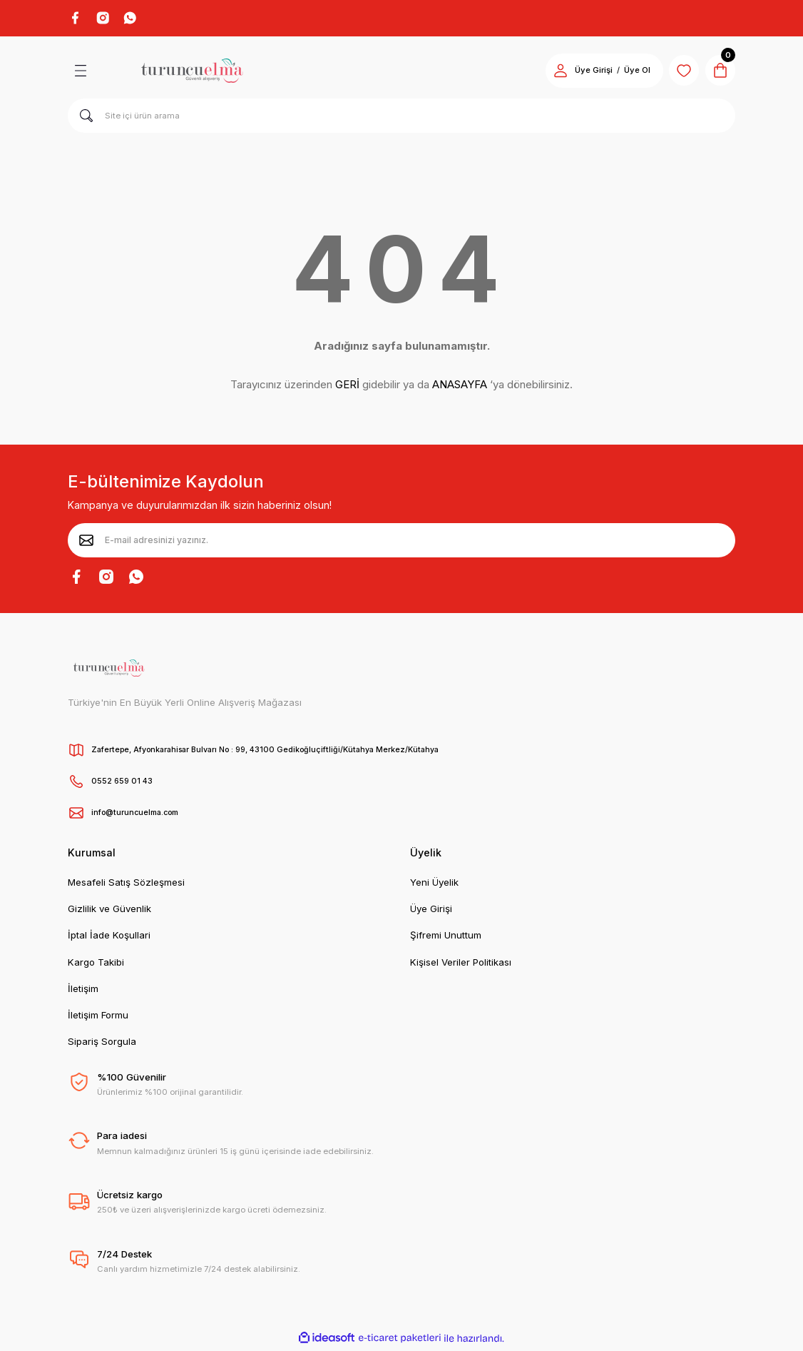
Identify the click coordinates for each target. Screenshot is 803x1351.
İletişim (83, 990)
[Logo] (192, 73)
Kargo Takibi (96, 964)
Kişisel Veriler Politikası (460, 964)
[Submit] (86, 542)
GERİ (347, 387)
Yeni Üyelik (434, 884)
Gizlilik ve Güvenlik (109, 910)
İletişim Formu (98, 1017)
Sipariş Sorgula (102, 1044)
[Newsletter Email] (401, 542)
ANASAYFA (459, 387)
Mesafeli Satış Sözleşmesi (126, 884)
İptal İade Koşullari (109, 937)
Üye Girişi (431, 910)
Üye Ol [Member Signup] (628, 73)
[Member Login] (551, 72)
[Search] (401, 118)
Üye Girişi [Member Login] (584, 73)
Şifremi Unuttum (445, 937)
